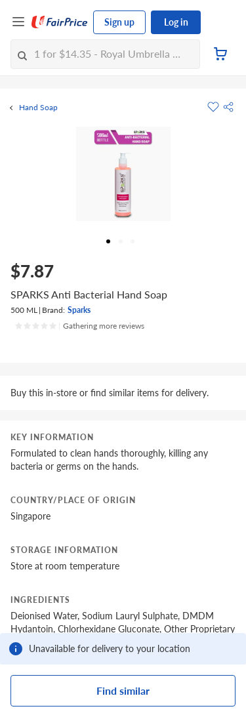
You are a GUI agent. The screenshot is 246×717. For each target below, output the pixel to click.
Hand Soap (38, 108)
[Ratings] (79, 326)
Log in (176, 22)
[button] (228, 107)
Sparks (79, 310)
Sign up (119, 22)
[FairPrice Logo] (59, 22)
